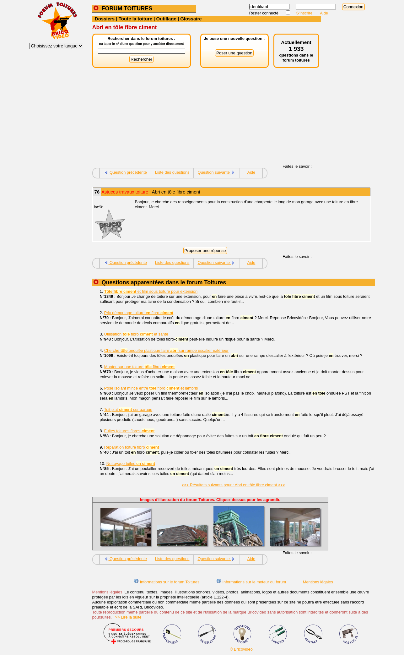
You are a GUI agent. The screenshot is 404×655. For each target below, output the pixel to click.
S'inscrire (305, 13)
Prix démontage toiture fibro (139, 312)
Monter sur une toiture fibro (139, 366)
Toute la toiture (135, 18)
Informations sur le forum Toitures (166, 582)
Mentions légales (318, 582)
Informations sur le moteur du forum (251, 582)
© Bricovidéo (241, 649)
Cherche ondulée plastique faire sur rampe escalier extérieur (166, 350)
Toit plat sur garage (128, 409)
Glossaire (191, 18)
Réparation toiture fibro (131, 447)
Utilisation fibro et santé (136, 334)
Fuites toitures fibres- (129, 430)
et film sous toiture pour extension (150, 291)
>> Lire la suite (127, 617)
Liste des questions (172, 172)
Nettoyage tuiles (130, 463)
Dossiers (105, 18)
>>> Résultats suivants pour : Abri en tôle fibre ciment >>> (233, 485)
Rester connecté (264, 13)
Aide (324, 13)
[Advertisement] (206, 120)
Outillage (166, 18)
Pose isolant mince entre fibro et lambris (151, 388)
